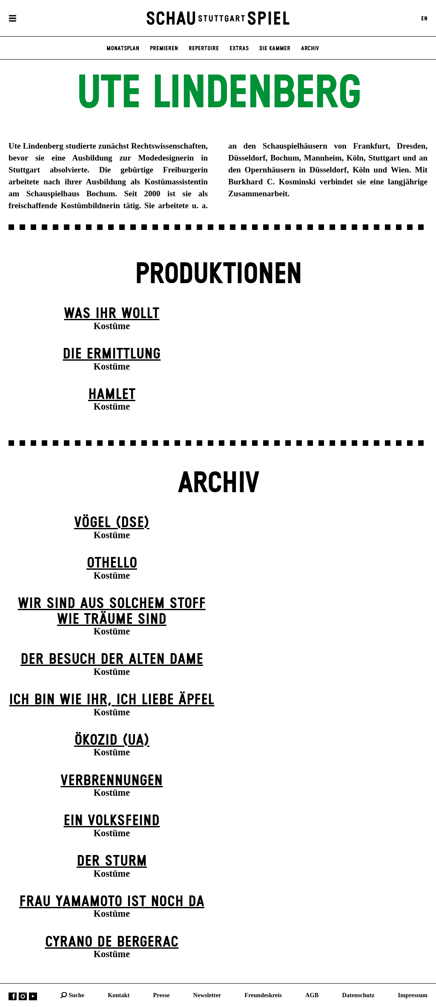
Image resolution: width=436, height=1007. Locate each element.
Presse (161, 994)
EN (424, 18)
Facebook (13, 996)
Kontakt (118, 994)
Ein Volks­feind (111, 821)
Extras (239, 49)
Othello (111, 563)
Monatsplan (122, 49)
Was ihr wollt (111, 313)
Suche (76, 994)
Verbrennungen (111, 781)
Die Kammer (274, 49)
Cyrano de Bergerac (111, 942)
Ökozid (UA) (111, 740)
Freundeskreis (263, 994)
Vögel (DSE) (111, 523)
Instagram (23, 996)
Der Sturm (112, 861)
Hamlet (111, 394)
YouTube (33, 996)
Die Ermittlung (112, 354)
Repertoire (204, 49)
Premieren (164, 49)
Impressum (412, 994)
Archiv (310, 49)
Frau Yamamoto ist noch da (111, 901)
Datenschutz (358, 994)
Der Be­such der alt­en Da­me (111, 659)
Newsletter (207, 994)
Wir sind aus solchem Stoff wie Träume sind (112, 611)
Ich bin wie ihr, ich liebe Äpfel (111, 700)
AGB (311, 994)
